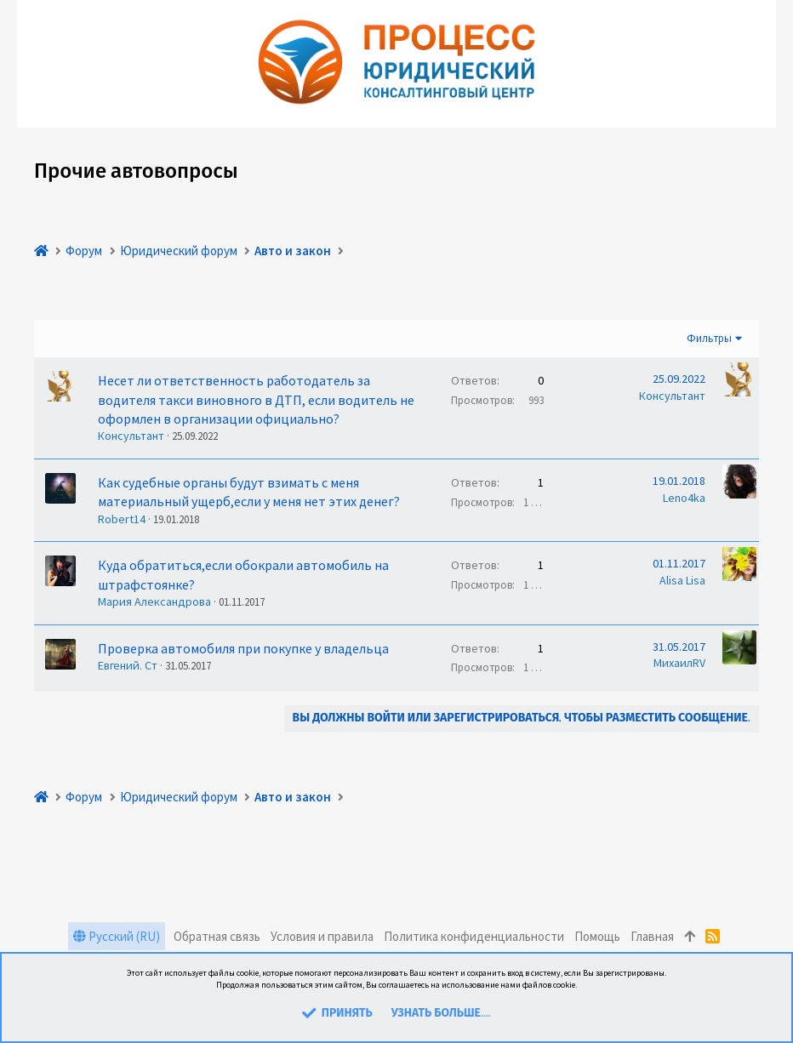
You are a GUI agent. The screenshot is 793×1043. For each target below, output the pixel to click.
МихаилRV (679, 662)
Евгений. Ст (127, 665)
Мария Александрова (154, 601)
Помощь (597, 936)
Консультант (131, 435)
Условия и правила (322, 936)
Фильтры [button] (709, 338)
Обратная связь (217, 936)
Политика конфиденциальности (474, 936)
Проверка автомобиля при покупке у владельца (243, 648)
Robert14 (121, 519)
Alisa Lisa (682, 580)
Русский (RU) (116, 936)
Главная (652, 936)
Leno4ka (684, 497)
